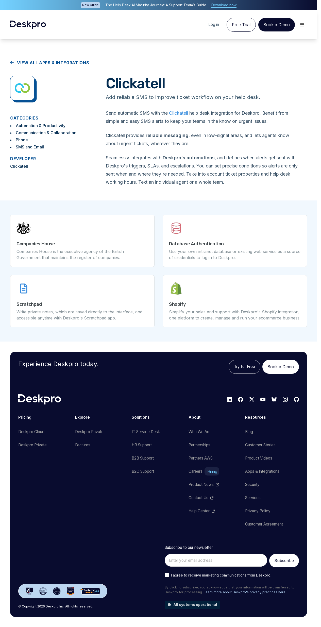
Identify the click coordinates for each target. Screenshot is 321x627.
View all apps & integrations (49, 62)
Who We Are (200, 431)
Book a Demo (276, 24)
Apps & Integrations (262, 471)
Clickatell (178, 113)
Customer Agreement (264, 524)
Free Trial (241, 24)
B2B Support (143, 458)
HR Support (142, 445)
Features (82, 445)
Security (252, 484)
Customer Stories (260, 445)
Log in (213, 24)
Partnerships (199, 445)
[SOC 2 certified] (43, 591)
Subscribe (284, 560)
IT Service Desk (146, 431)
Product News (204, 484)
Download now (223, 5)
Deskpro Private (32, 445)
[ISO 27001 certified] (29, 591)
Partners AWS (201, 458)
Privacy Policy (258, 511)
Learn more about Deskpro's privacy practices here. (245, 592)
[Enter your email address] (216, 560)
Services (253, 497)
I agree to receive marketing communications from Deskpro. (221, 575)
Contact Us (201, 497)
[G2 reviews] (70, 591)
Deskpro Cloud (31, 431)
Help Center (202, 511)
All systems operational (192, 604)
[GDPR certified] (57, 591)
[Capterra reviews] (90, 591)
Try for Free (244, 366)
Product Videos (258, 458)
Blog (249, 431)
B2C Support (143, 471)
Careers (204, 471)
